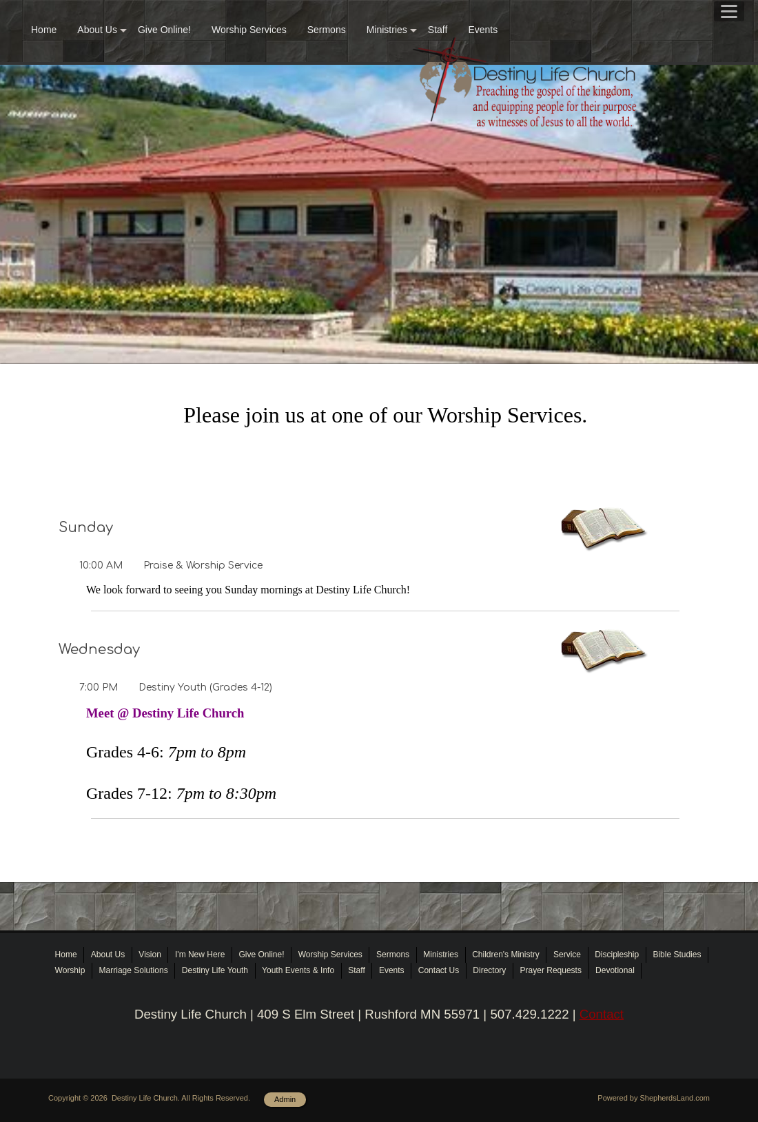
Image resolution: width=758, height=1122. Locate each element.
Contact (602, 1014)
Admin (285, 1099)
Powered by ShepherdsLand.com (653, 1098)
